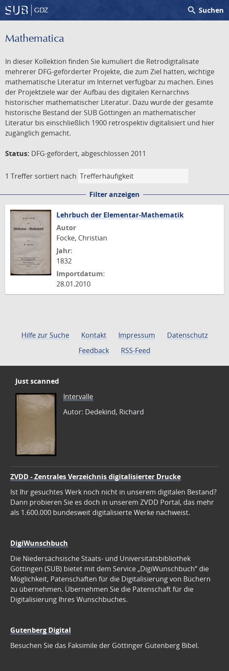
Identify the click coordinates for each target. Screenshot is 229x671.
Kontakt (93, 335)
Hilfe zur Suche (45, 335)
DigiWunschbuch (39, 543)
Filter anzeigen (114, 194)
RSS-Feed (135, 350)
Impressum (136, 335)
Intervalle (78, 396)
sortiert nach (55, 176)
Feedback (94, 350)
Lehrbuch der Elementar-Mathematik (120, 215)
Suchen (205, 10)
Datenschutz (187, 335)
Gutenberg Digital (40, 630)
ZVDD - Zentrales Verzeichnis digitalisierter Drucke (95, 476)
